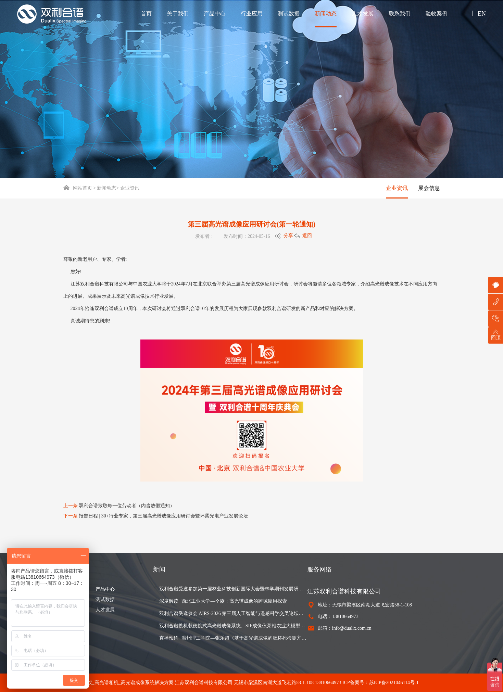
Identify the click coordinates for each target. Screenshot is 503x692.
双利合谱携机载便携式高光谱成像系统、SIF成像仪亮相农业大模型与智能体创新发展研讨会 (233, 625)
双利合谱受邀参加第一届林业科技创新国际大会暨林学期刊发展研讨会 (233, 588)
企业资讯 (397, 188)
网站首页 (77, 188)
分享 (288, 235)
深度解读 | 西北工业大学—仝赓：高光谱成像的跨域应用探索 (223, 601)
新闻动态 (326, 13)
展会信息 (429, 188)
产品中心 (215, 13)
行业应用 (252, 13)
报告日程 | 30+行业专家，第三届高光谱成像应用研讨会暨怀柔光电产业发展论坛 (163, 515)
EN (482, 13)
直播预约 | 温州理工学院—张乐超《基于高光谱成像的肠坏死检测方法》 (233, 638)
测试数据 (289, 13)
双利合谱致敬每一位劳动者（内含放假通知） (127, 505)
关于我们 (178, 13)
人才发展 (363, 13)
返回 (307, 235)
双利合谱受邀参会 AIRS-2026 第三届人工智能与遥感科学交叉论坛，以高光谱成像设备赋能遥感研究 (233, 613)
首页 (146, 13)
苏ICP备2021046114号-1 (394, 682)
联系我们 (400, 13)
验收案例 (437, 13)
